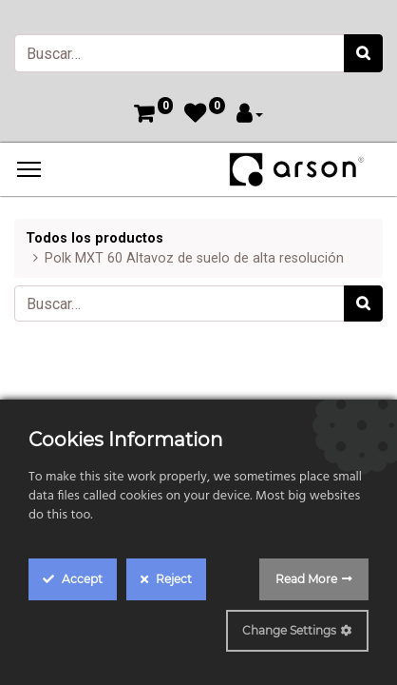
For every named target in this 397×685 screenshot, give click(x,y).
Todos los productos (94, 238)
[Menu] (29, 169)
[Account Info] (249, 116)
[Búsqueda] (363, 53)
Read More (306, 579)
